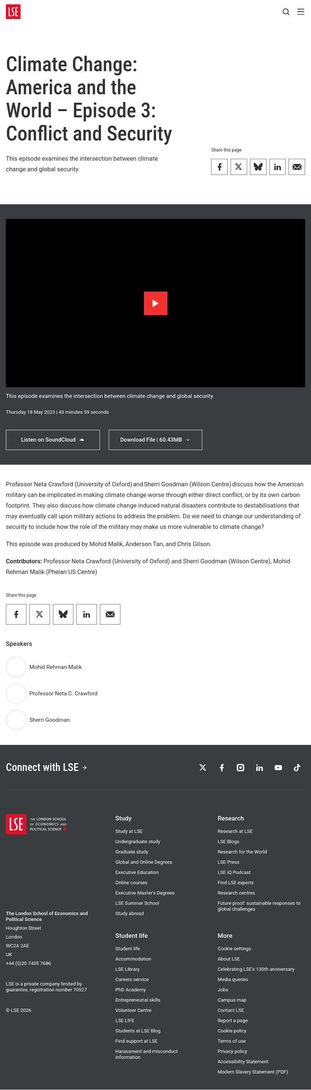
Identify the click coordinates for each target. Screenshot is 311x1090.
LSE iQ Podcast (234, 872)
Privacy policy (232, 1051)
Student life (127, 949)
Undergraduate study (137, 842)
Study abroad (129, 914)
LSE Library (127, 969)
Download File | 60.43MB (155, 439)
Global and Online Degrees (143, 862)
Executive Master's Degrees (144, 893)
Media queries (233, 980)
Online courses (131, 883)
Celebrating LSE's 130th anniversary (256, 969)
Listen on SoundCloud (52, 439)
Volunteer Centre (133, 1010)
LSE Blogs (228, 842)
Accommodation (133, 959)
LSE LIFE (124, 1021)
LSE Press (228, 862)
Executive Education (137, 872)
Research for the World (242, 852)
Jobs (223, 990)
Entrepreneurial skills (137, 1000)
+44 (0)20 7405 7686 (28, 963)
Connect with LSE (47, 767)
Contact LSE (231, 1010)
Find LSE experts (236, 883)
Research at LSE (235, 831)
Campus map (232, 1000)
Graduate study (131, 852)
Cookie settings (234, 949)
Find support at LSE (136, 1041)
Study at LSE (128, 831)
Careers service (132, 980)
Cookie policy (232, 1031)
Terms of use (232, 1041)
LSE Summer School (137, 903)
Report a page (233, 1021)
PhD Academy (130, 990)
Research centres (236, 893)
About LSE (229, 959)
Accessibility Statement (243, 1062)
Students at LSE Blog (137, 1031)
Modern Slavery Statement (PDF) (253, 1072)
